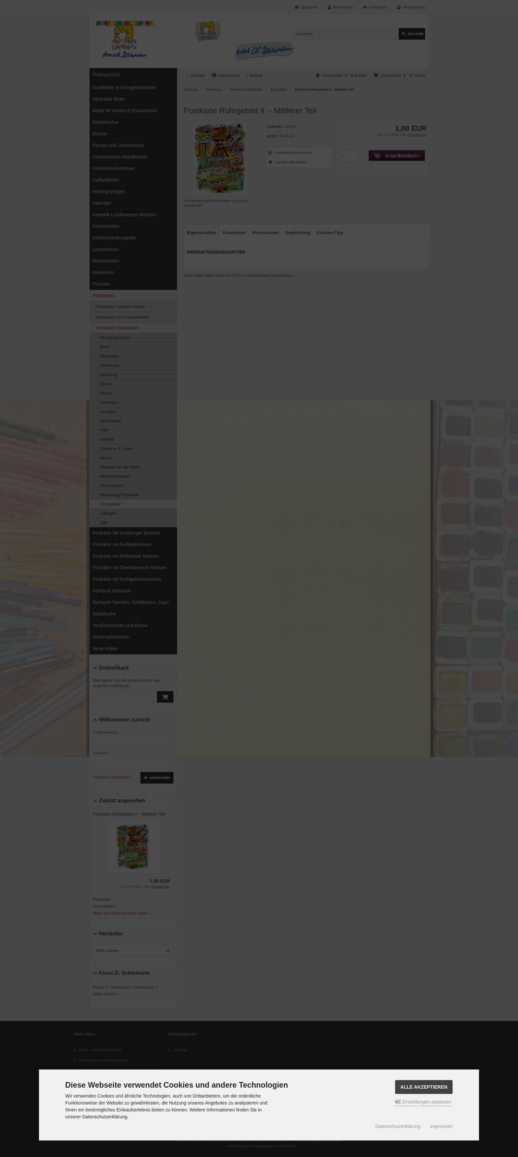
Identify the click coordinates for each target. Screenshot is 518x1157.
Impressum (441, 1126)
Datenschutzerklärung (397, 1126)
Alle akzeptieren (424, 1087)
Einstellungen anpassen (423, 1101)
